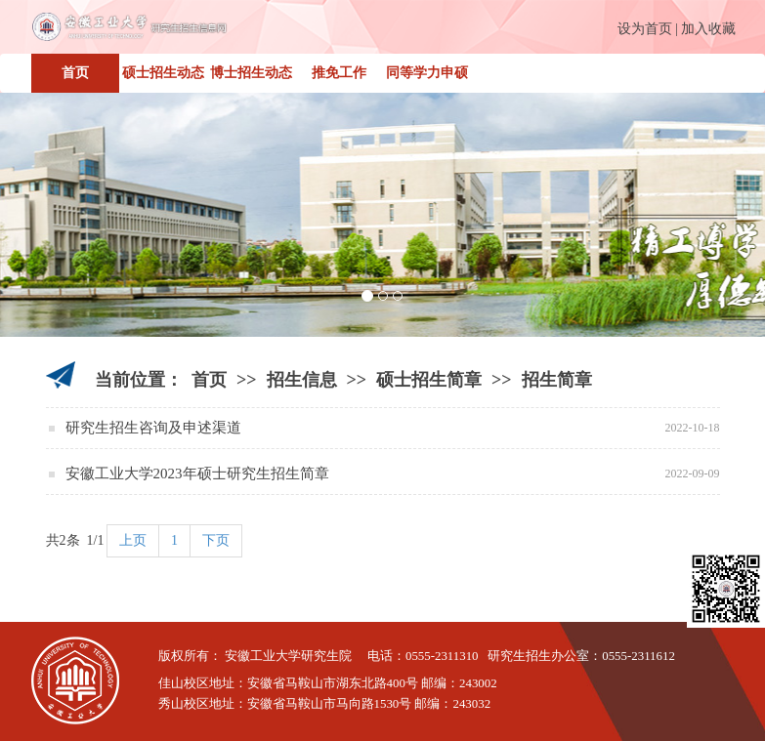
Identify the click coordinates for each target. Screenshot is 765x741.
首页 (75, 72)
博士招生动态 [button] (251, 72)
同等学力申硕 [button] (427, 72)
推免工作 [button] (339, 72)
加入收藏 (708, 28)
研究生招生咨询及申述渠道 (153, 427)
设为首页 (644, 28)
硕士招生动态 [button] (163, 72)
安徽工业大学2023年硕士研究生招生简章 (197, 473)
